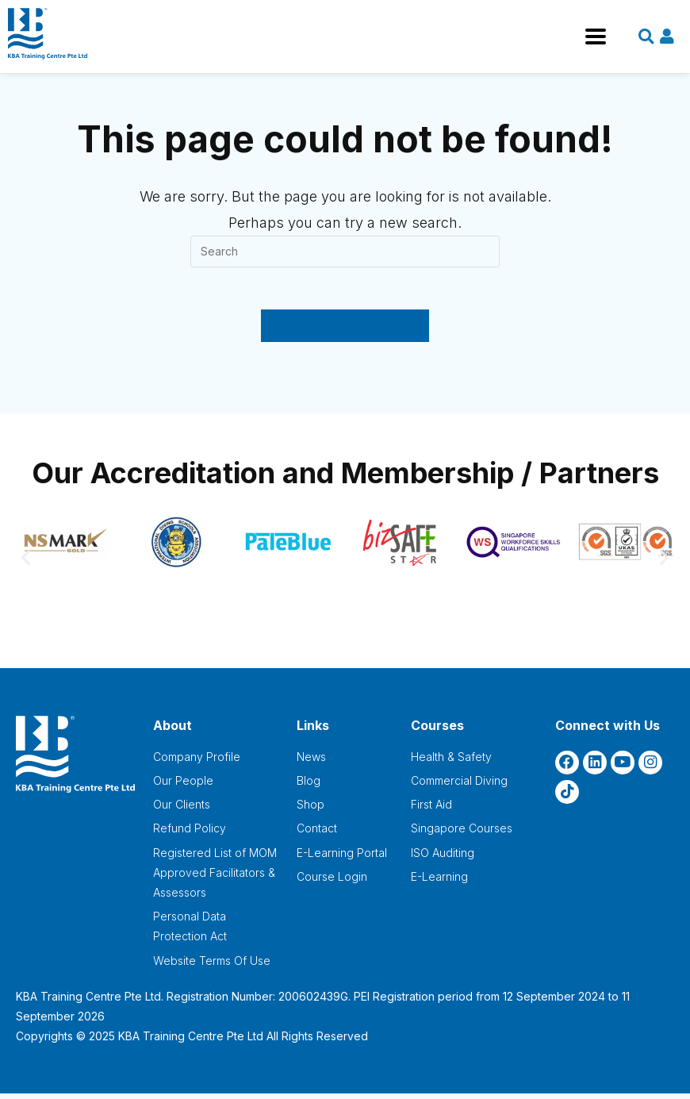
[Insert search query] (345, 251)
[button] (26, 562)
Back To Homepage (345, 331)
